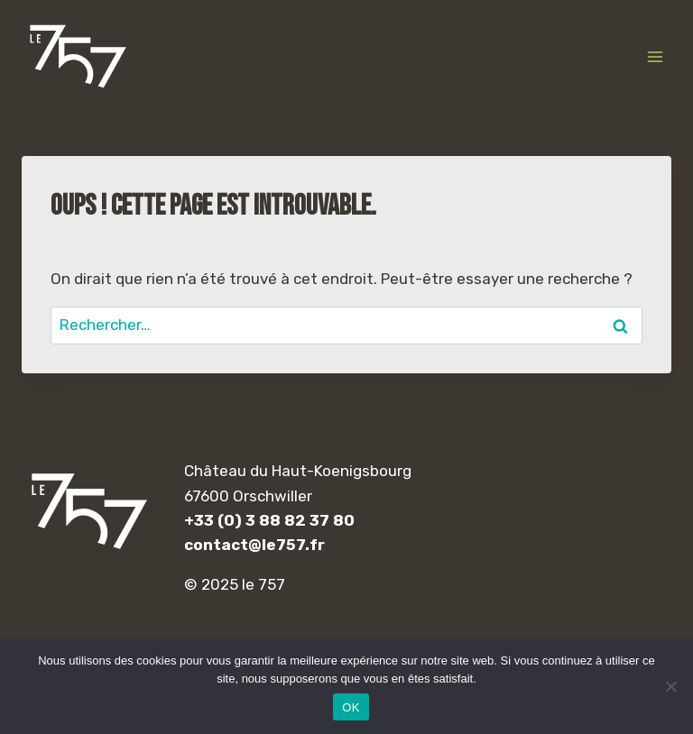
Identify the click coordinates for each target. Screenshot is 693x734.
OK (350, 707)
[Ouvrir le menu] (654, 56)
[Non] (670, 686)
